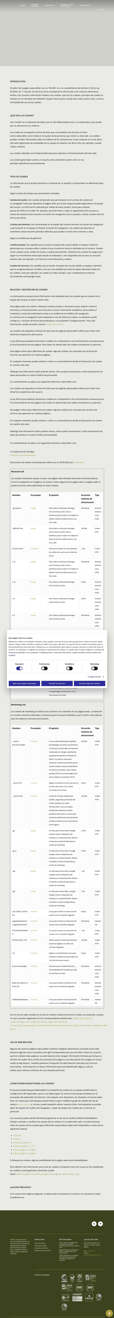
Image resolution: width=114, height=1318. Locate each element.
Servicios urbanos (40, 1243)
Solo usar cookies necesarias (24, 683)
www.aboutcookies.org (68, 1174)
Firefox (16, 1139)
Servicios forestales (41, 1245)
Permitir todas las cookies (89, 683)
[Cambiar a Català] (100, 5)
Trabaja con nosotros (66, 5)
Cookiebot (78, 462)
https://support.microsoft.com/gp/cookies (35, 1174)
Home (23, 5)
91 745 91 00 (90, 1251)
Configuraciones (94, 677)
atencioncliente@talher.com (92, 1255)
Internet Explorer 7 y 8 (23, 1146)
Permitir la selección (57, 683)
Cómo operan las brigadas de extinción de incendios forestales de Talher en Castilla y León (69, 1245)
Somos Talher (34, 5)
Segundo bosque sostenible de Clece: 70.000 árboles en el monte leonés (68, 1251)
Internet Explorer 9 (22, 1142)
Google (33, 508)
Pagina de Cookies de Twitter (33, 1021)
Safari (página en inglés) (24, 1153)
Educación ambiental (41, 1248)
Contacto (85, 5)
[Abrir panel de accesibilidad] (109, 1313)
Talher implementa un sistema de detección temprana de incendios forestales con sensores (68, 1258)
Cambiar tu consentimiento (23, 455)
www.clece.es (24, 1104)
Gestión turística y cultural (43, 1250)
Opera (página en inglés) (24, 1149)
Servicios (50, 5)
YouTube (34, 741)
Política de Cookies (54, 324)
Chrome (17, 1135)
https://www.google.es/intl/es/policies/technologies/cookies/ (45, 1025)
